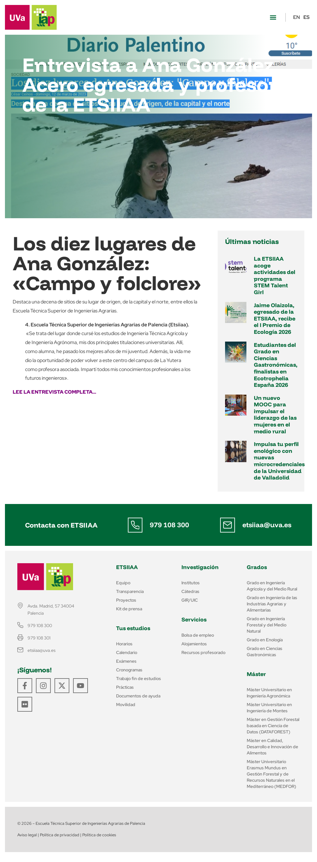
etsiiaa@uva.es (266, 524)
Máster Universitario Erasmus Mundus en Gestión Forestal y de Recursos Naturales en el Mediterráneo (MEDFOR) (271, 774)
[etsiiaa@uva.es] (227, 525)
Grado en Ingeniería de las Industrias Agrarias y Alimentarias (272, 604)
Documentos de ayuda (138, 696)
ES (306, 17)
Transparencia (130, 591)
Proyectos (126, 600)
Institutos (190, 583)
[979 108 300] (135, 525)
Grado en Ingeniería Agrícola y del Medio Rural (272, 586)
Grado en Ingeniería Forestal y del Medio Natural (266, 625)
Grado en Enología (265, 640)
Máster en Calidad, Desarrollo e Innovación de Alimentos (272, 747)
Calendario (126, 652)
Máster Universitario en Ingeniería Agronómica (269, 693)
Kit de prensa (129, 609)
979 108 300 (169, 524)
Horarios (124, 644)
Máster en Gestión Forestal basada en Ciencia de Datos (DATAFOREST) (273, 726)
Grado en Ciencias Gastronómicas (264, 651)
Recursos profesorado (203, 652)
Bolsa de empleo (197, 635)
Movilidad (125, 704)
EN (296, 17)
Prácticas (125, 687)
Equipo (123, 583)
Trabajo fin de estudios (138, 678)
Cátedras (190, 591)
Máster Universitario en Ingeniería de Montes (269, 708)
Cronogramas (129, 670)
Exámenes (126, 661)
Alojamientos (194, 644)
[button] (273, 17)
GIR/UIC (189, 600)
